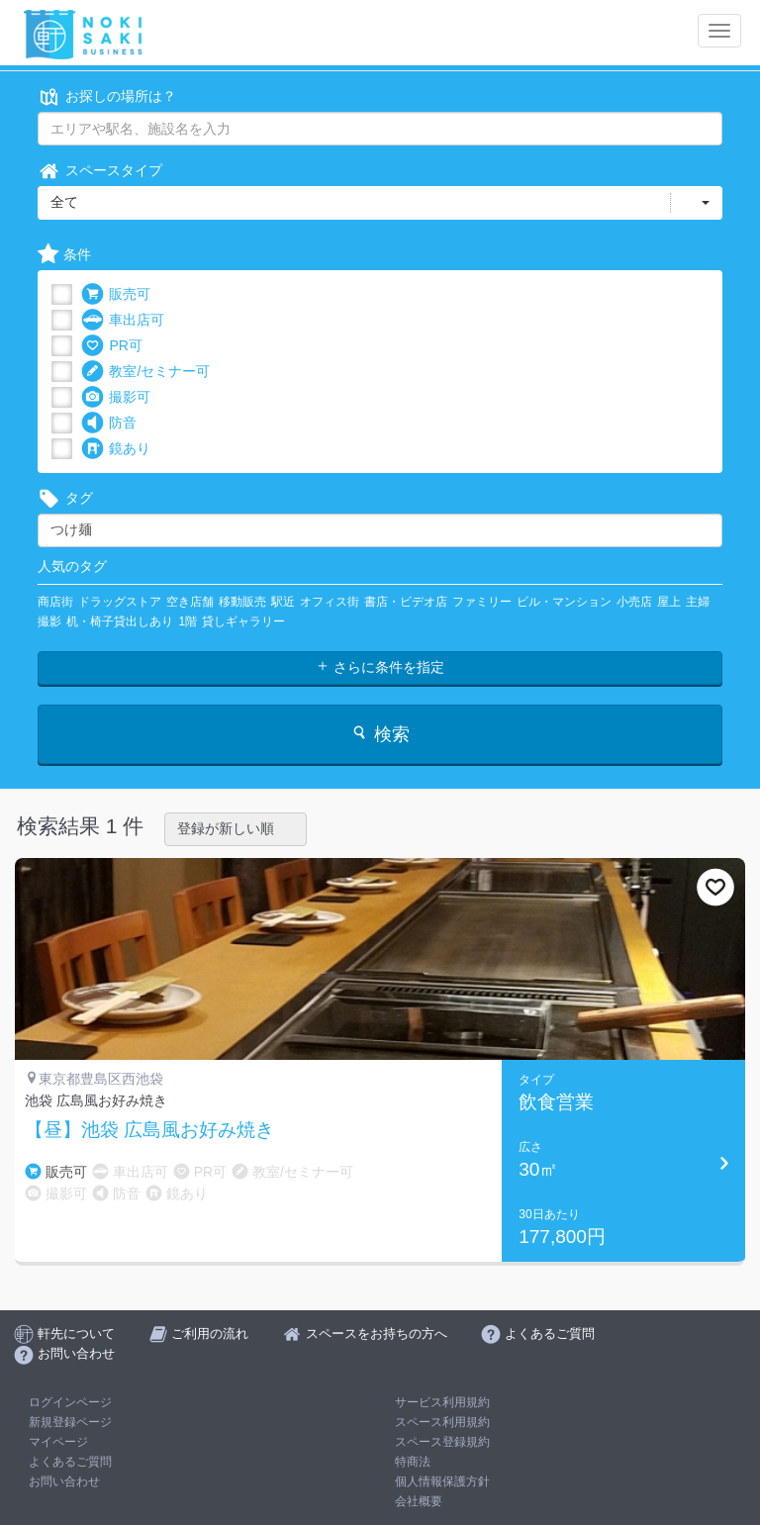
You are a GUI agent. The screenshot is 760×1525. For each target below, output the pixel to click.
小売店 (634, 602)
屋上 (669, 602)
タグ (65, 498)
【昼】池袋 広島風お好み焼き (149, 1130)
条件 (64, 254)
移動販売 (242, 602)
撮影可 (115, 397)
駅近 (283, 602)
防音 (109, 423)
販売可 (115, 294)
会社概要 (418, 1501)
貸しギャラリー (243, 621)
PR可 (111, 345)
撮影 (49, 621)
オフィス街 (329, 602)
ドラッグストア (119, 602)
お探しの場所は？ (107, 96)
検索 (379, 733)
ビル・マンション (564, 602)
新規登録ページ (70, 1422)
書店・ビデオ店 (405, 602)
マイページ (58, 1442)
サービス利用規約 (442, 1402)
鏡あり (115, 448)
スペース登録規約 (442, 1442)
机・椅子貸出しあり (119, 621)
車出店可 (122, 320)
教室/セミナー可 (145, 371)
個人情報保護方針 (442, 1481)
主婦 (698, 602)
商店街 (55, 602)
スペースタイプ (100, 170)
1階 (187, 621)
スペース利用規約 (442, 1422)
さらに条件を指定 (380, 667)
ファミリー (482, 602)
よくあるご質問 (70, 1462)
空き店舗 (190, 602)
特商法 (412, 1462)
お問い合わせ (64, 1481)
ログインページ (70, 1402)
